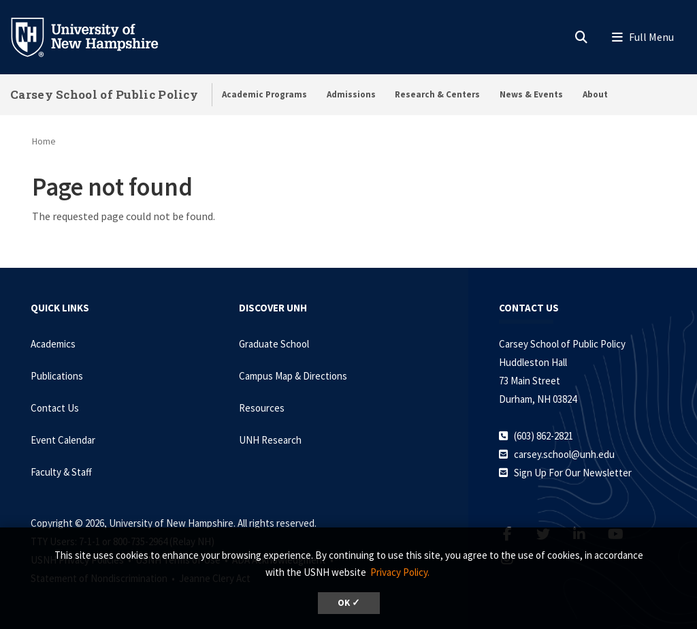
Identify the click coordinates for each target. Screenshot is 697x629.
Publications (57, 375)
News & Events (531, 94)
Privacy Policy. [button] (399, 572)
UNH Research (270, 439)
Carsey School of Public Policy (104, 94)
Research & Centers (437, 94)
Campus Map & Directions (293, 375)
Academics (53, 343)
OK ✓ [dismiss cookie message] (349, 603)
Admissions (351, 94)
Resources (262, 407)
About (595, 94)
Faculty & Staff (61, 471)
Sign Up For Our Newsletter (573, 472)
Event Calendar (63, 439)
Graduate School (274, 343)
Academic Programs (264, 94)
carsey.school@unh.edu (564, 454)
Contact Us (55, 407)
